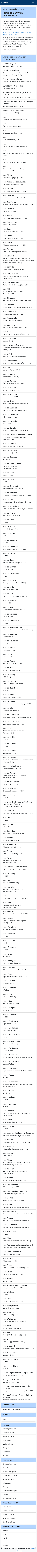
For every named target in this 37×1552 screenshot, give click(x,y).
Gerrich (5, 1530)
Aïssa (4, 1542)
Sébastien (6, 1546)
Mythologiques (8, 1444)
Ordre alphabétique (9, 1429)
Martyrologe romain (9, 1498)
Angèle (5, 1538)
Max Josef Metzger (9, 1518)
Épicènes (6, 1455)
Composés (6, 1452)
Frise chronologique (9, 1471)
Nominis (4, 2)
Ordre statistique (8, 1433)
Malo (4, 1534)
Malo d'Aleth (7, 1507)
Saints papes (7, 1483)
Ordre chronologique (10, 1475)
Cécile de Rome (8, 1510)
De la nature (7, 1440)
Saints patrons (7, 1487)
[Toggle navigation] (33, 2)
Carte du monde (8, 1468)
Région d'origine (8, 1436)
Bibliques (6, 1448)
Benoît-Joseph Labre (9, 1522)
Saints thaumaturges (10, 1491)
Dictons (5, 1494)
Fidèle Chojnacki (8, 1514)
